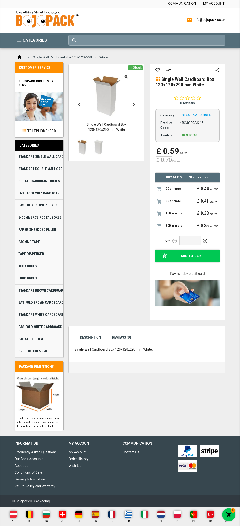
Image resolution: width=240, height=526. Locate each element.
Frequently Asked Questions (36, 452)
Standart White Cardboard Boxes (40, 315)
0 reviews (187, 103)
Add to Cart (182, 256)
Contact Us (131, 452)
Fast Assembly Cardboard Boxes (40, 193)
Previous (79, 104)
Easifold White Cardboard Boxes (40, 327)
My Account (214, 4)
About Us (21, 466)
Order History (78, 459)
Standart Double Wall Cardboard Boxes (40, 169)
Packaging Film (30, 339)
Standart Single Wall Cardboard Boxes (40, 157)
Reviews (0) (121, 337)
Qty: (167, 240)
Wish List (75, 466)
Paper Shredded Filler (37, 230)
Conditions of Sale (28, 473)
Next (133, 104)
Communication (182, 4)
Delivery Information (30, 479)
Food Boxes (27, 278)
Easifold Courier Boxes (37, 205)
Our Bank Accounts (29, 459)
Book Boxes (27, 266)
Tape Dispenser (31, 254)
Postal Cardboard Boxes (39, 181)
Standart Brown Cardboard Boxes (40, 291)
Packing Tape (29, 242)
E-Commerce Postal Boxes (40, 218)
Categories (35, 40)
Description (90, 337)
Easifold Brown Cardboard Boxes (40, 303)
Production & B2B (32, 351)
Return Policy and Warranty (35, 486)
